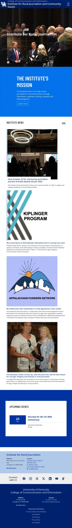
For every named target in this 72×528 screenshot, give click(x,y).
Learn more (22, 104)
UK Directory (36, 517)
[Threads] (37, 478)
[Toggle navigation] (68, 4)
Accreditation (36, 514)
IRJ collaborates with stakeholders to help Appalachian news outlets (34, 309)
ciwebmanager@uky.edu (52, 502)
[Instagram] (30, 478)
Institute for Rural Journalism (23, 454)
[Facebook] (24, 478)
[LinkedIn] (50, 478)
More (64, 123)
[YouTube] (56, 478)
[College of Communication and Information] (4, 4)
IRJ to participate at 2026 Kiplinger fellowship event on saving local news (36, 243)
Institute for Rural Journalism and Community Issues (34, 5)
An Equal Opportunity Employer (36, 512)
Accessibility (36, 522)
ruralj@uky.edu (33, 469)
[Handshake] (63, 478)
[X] (43, 478)
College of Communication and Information (36, 492)
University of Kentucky (36, 489)
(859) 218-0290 (52, 500)
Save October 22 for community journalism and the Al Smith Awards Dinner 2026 (28, 180)
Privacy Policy (36, 520)
